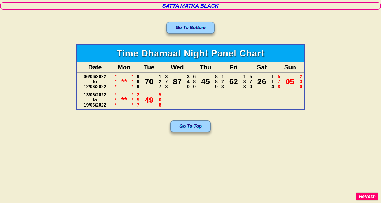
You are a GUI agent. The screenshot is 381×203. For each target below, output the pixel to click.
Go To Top (190, 126)
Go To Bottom (190, 27)
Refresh (367, 196)
